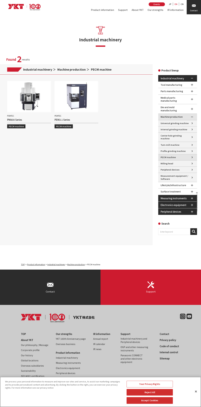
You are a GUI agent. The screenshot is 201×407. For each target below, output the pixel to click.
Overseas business (65, 344)
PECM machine (101, 69)
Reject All (150, 395)
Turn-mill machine (170, 144)
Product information (102, 9)
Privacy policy (168, 340)
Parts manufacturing (172, 91)
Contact (164, 334)
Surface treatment (171, 191)
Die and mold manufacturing (169, 109)
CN (182, 4)
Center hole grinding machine (171, 137)
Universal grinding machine (175, 123)
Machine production (71, 69)
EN (176, 4)
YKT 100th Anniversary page (71, 338)
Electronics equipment (68, 368)
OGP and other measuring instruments (134, 348)
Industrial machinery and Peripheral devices (134, 340)
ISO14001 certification (32, 376)
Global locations (29, 360)
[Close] (195, 394)
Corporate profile (30, 350)
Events (157, 4)
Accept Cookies (149, 403)
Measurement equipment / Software (174, 177)
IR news (97, 349)
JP (170, 4)
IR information (175, 9)
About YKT (138, 9)
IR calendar (99, 344)
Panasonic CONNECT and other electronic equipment (132, 359)
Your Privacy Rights (149, 386)
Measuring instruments (68, 362)
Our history (27, 355)
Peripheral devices (170, 169)
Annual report (100, 338)
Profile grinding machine (173, 151)
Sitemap (165, 358)
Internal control (169, 352)
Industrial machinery (37, 69)
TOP (23, 264)
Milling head (167, 163)
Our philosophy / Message (34, 345)
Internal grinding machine (174, 129)
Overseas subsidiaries (32, 365)
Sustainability (28, 370)
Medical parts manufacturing (169, 99)
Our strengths (155, 9)
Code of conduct (169, 346)
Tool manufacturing (171, 84)
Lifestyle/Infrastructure (173, 185)
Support (123, 9)
